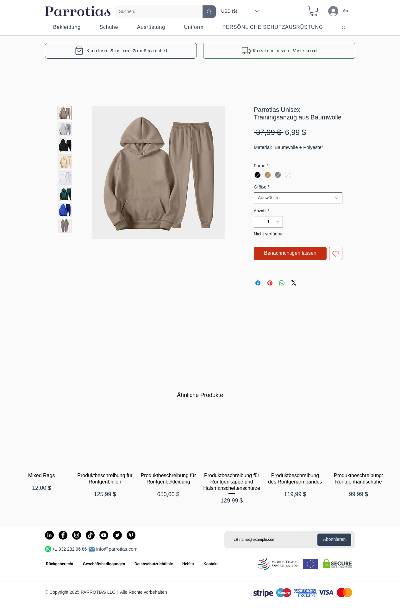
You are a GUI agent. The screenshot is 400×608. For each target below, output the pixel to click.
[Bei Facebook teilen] (258, 283)
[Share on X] (294, 283)
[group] (200, 461)
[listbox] (240, 11)
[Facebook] (63, 535)
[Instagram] (76, 535)
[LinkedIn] (49, 535)
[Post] (92, 549)
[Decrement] (258, 221)
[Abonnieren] (334, 540)
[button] (240, 11)
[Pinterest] (131, 535)
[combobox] (298, 197)
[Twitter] (117, 535)
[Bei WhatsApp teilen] (282, 283)
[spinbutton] (268, 221)
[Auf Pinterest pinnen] (270, 283)
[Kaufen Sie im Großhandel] (121, 51)
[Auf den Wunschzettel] (335, 253)
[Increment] (278, 221)
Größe (261, 186)
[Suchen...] (154, 11)
